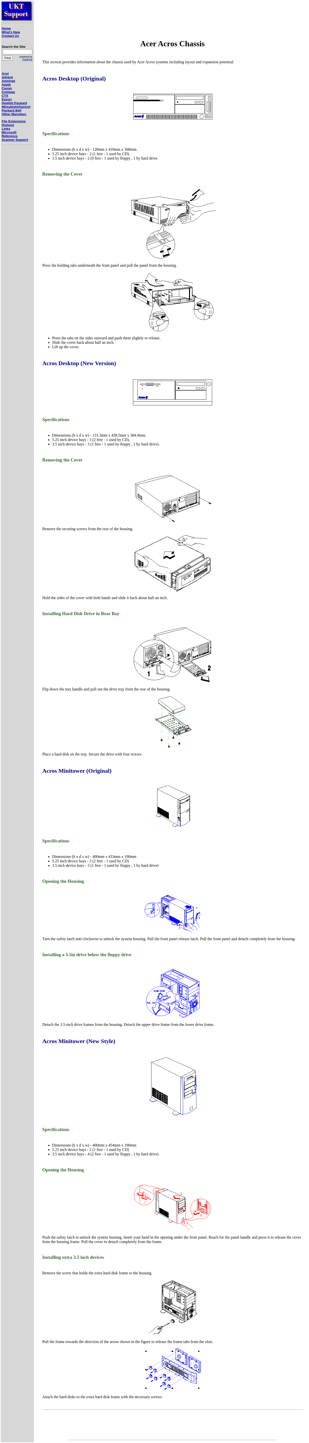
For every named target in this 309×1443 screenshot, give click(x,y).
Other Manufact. (14, 114)
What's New (11, 32)
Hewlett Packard (14, 103)
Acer (5, 73)
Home (6, 28)
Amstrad (8, 81)
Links (6, 129)
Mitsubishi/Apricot (16, 107)
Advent (7, 77)
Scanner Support (15, 140)
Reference (9, 136)
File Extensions (14, 121)
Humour (8, 125)
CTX (5, 96)
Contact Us (10, 36)
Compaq (8, 92)
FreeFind (27, 59)
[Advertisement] (16, 234)
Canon (7, 88)
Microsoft (9, 132)
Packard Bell (11, 110)
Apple (6, 84)
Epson (7, 99)
